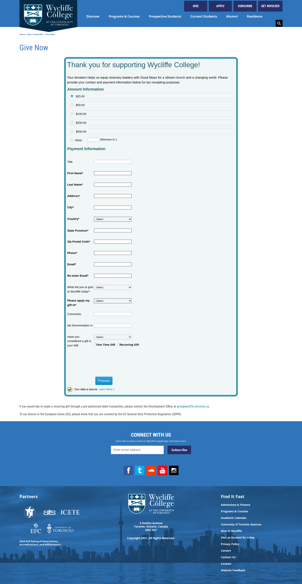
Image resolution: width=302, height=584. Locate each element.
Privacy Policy (230, 544)
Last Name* (75, 184)
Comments (74, 314)
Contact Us (228, 557)
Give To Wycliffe (35, 34)
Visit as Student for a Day (237, 537)
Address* (73, 195)
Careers (226, 550)
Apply (220, 6)
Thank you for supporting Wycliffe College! (133, 65)
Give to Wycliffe (231, 531)
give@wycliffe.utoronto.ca (193, 406)
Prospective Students (165, 16)
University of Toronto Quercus (241, 524)
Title (70, 161)
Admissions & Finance (235, 504)
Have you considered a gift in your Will (79, 341)
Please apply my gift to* (78, 302)
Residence (254, 16)
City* (70, 207)
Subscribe (245, 6)
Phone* (72, 253)
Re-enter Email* (77, 275)
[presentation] (96, 363)
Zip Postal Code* (78, 241)
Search (279, 23)
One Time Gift (105, 344)
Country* (73, 218)
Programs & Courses (124, 16)
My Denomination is (79, 325)
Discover (93, 16)
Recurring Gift (129, 344)
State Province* (77, 230)
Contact (226, 563)
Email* (71, 264)
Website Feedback (233, 570)
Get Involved (270, 6)
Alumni (232, 16)
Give (196, 6)
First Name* (75, 173)
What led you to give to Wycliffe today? (80, 289)
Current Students (203, 16)
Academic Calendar (233, 518)
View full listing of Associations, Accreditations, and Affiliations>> (40, 542)
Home (22, 34)
